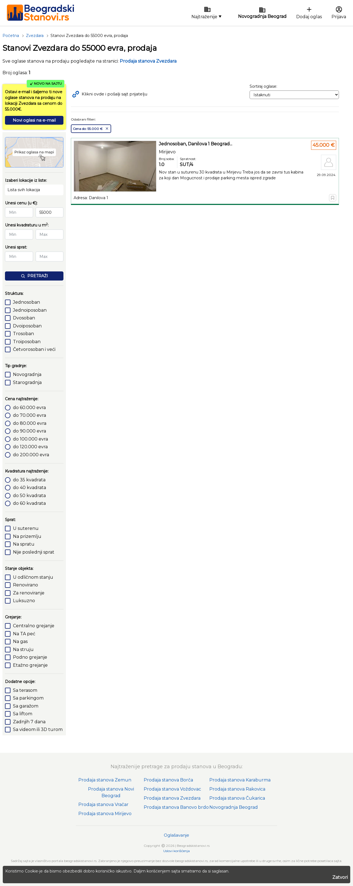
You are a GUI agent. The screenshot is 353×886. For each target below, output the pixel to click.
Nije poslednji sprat (33, 552)
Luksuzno (24, 600)
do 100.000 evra (30, 439)
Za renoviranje (28, 593)
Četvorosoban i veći (34, 349)
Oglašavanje (176, 835)
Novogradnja (27, 374)
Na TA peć (24, 633)
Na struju (23, 649)
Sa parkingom (28, 698)
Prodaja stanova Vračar (103, 804)
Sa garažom (25, 706)
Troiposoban (27, 341)
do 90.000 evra (29, 431)
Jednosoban (26, 302)
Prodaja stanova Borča (168, 780)
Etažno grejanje (30, 665)
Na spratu (23, 544)
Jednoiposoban (30, 310)
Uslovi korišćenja (176, 851)
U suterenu (26, 528)
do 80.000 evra (29, 423)
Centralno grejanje (33, 625)
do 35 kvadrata (29, 479)
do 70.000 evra (29, 415)
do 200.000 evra (31, 454)
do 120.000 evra (30, 446)
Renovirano (25, 585)
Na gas (20, 641)
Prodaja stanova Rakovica (237, 789)
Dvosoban (24, 318)
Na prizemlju (27, 536)
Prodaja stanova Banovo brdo (176, 807)
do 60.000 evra (29, 407)
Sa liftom (22, 713)
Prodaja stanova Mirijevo (105, 813)
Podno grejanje (30, 657)
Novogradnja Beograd (233, 807)
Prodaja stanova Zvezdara (172, 798)
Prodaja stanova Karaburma (240, 780)
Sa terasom (25, 690)
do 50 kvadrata (29, 495)
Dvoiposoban (27, 326)
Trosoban (23, 333)
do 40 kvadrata (29, 487)
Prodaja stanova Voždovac (172, 789)
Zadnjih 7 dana (29, 721)
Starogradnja (27, 382)
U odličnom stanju (33, 577)
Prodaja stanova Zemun (104, 780)
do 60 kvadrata (29, 503)
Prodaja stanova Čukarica (237, 798)
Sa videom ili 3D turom (38, 729)
